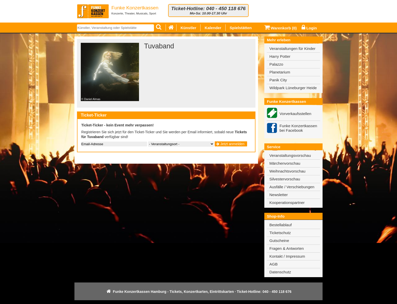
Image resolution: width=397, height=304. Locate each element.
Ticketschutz (280, 233)
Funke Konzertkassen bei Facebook (298, 128)
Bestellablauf (280, 225)
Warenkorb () (280, 28)
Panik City (278, 80)
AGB (273, 264)
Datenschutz (280, 272)
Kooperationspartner (287, 202)
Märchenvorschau (284, 163)
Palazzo (276, 64)
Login (309, 28)
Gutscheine (279, 240)
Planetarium (279, 72)
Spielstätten (241, 28)
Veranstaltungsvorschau (290, 155)
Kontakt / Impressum (287, 256)
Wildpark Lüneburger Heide (293, 88)
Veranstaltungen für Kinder (292, 48)
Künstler (188, 28)
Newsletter (278, 195)
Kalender (213, 28)
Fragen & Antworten (286, 248)
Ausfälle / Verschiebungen (291, 187)
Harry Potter (279, 56)
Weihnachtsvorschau (287, 171)
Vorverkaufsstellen (295, 113)
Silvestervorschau (284, 179)
